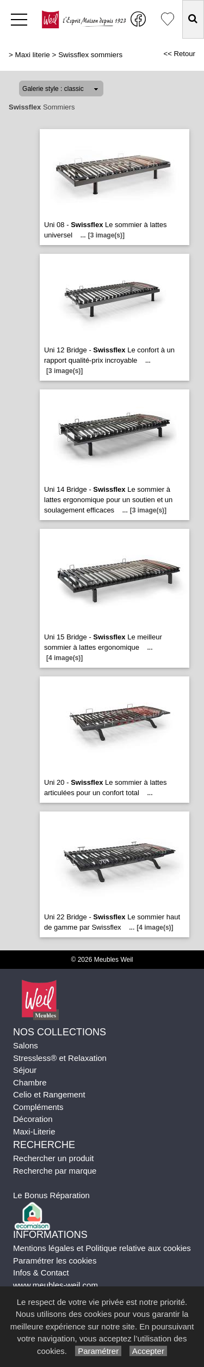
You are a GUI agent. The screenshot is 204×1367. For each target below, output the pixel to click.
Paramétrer (98, 1351)
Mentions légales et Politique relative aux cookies (102, 1248)
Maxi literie (32, 55)
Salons (25, 1045)
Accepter (148, 1351)
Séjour (24, 1070)
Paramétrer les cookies (54, 1260)
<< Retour (179, 54)
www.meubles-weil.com (55, 1285)
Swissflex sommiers (90, 55)
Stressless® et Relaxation (60, 1058)
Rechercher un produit (53, 1158)
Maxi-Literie (34, 1131)
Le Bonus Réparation (51, 1195)
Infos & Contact (41, 1272)
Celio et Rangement (49, 1094)
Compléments (38, 1107)
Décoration (33, 1119)
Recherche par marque (54, 1170)
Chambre (30, 1082)
